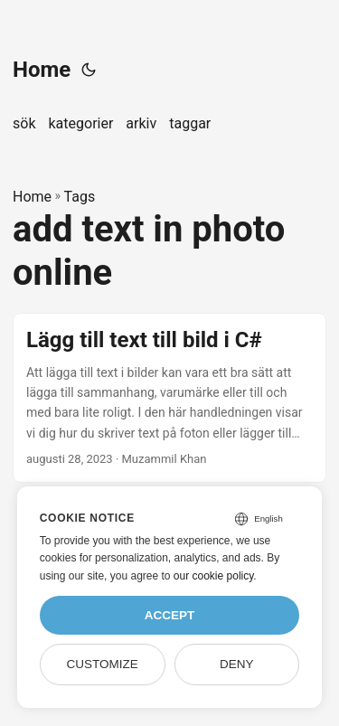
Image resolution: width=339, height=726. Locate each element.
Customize (101, 664)
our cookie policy (214, 576)
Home (42, 69)
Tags (80, 196)
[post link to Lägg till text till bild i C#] (169, 398)
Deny (237, 664)
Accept (170, 615)
